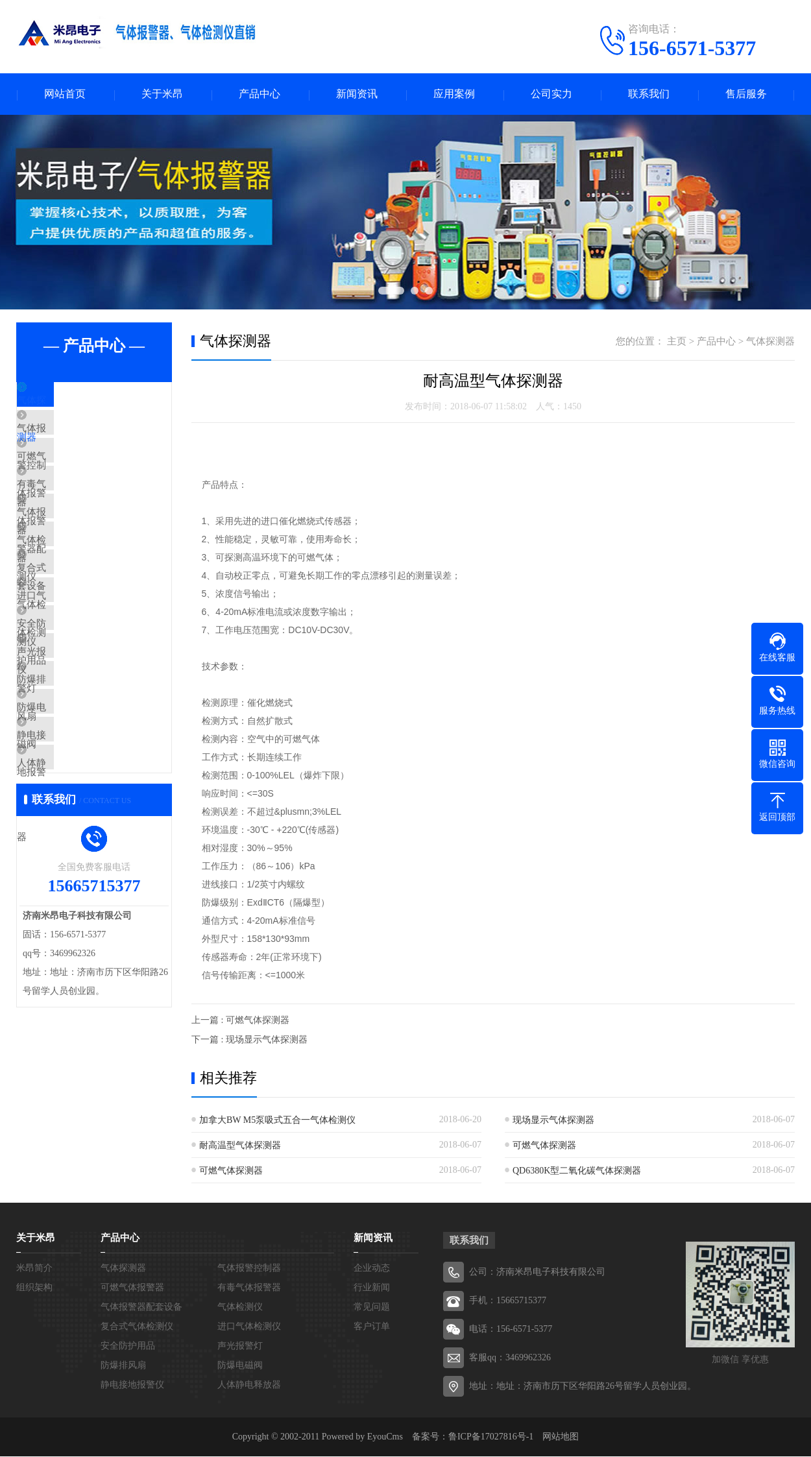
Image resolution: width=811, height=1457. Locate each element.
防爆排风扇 (71, 785)
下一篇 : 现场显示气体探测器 (249, 1040)
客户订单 (372, 1327)
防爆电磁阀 (71, 823)
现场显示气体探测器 (553, 1121)
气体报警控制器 (81, 440)
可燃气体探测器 (544, 1146)
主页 (676, 342)
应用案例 (454, 94)
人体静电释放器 (81, 900)
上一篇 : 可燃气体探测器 (240, 1021)
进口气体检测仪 (81, 670)
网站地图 (560, 1437)
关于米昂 (162, 94)
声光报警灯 (71, 746)
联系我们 (649, 94)
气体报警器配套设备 (90, 555)
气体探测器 (71, 402)
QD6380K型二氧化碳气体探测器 (577, 1171)
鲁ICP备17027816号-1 (490, 1437)
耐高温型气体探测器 (240, 1146)
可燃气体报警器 (81, 479)
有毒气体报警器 (81, 517)
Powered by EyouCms (361, 1437)
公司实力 (551, 94)
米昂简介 (34, 1268)
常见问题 (372, 1307)
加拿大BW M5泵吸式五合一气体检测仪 (277, 1121)
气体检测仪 (71, 593)
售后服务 (746, 94)
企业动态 (372, 1268)
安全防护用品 (76, 708)
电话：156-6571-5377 (510, 1329)
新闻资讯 (357, 94)
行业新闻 (372, 1288)
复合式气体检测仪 (86, 632)
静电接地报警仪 (81, 861)
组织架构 (34, 1288)
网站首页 (65, 94)
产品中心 (259, 94)
